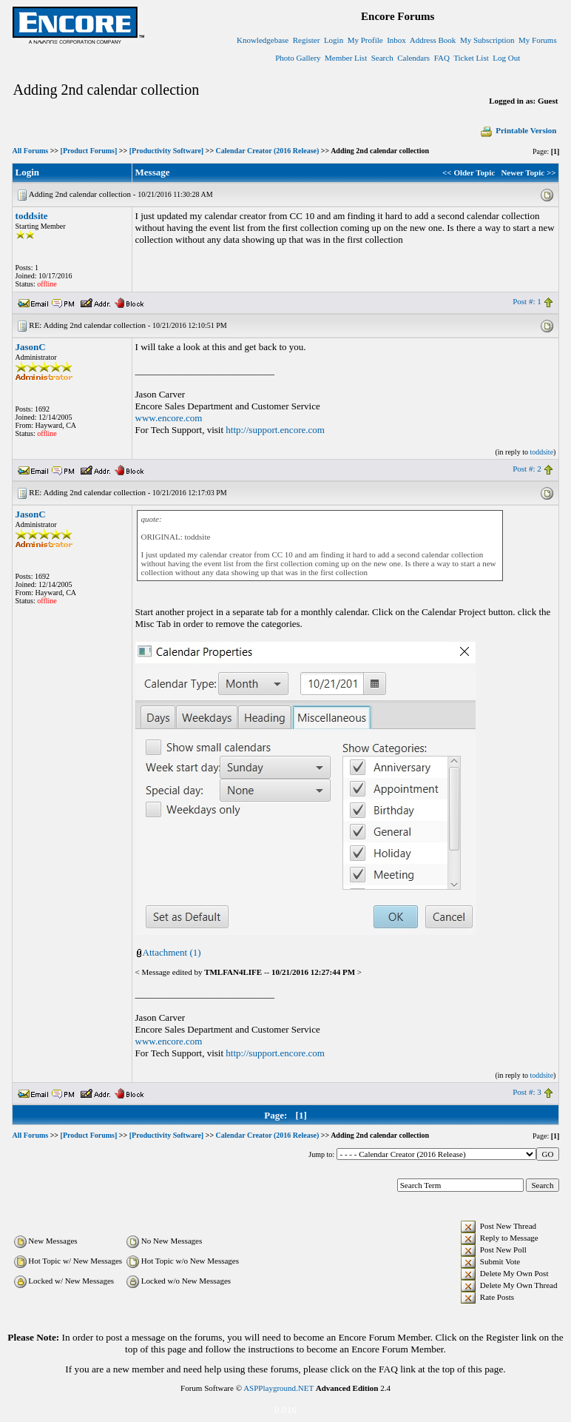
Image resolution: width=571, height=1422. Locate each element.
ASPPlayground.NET (278, 1388)
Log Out (506, 57)
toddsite (32, 215)
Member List (346, 57)
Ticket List (471, 57)
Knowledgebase (262, 40)
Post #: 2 (527, 468)
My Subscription (487, 40)
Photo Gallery (297, 57)
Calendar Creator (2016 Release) (268, 151)
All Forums (31, 151)
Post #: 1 (527, 301)
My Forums (537, 40)
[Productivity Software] (166, 151)
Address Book (433, 40)
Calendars (413, 57)
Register (306, 40)
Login (333, 40)
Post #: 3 (527, 1091)
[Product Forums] (89, 151)
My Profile (365, 40)
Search (382, 57)
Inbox (396, 40)
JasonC (31, 346)
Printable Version (517, 130)
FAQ (442, 57)
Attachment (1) (172, 952)
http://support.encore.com (275, 429)
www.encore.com (169, 417)
